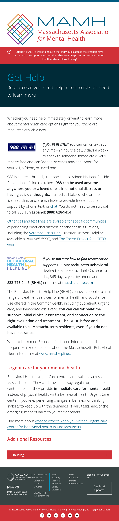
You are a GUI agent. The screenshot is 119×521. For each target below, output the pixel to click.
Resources (74, 477)
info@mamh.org (41, 495)
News (71, 474)
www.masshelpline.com (58, 353)
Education (56, 489)
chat (53, 206)
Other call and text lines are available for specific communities (56, 221)
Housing (18, 455)
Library (55, 486)
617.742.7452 (40, 492)
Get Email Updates (99, 488)
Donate (72, 480)
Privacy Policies (76, 483)
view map (38, 486)
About (54, 474)
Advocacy (56, 477)
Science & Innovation (56, 482)
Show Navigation (114, 6)
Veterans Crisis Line (45, 233)
